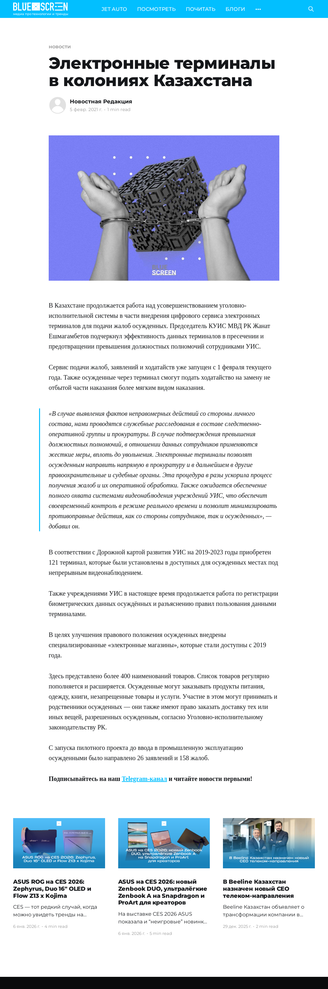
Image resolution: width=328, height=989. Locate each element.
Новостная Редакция (101, 101)
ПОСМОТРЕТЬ (156, 9)
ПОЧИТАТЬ (200, 9)
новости (59, 47)
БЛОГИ (235, 9)
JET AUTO (114, 9)
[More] (258, 9)
